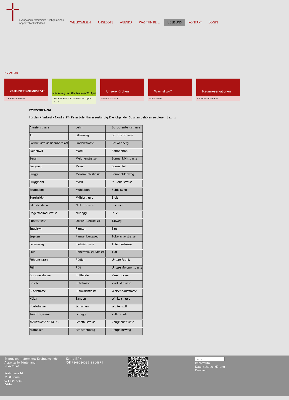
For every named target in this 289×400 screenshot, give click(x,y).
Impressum (202, 363)
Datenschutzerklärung (210, 367)
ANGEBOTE (105, 22)
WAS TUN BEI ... (150, 22)
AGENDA (126, 22)
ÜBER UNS (174, 22)
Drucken (201, 370)
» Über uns (12, 72)
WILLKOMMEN (80, 22)
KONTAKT (195, 22)
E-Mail (8, 384)
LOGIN (213, 22)
